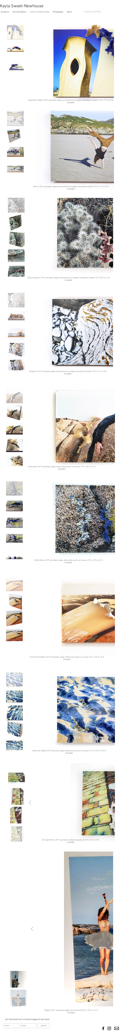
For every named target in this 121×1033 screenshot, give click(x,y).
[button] (19, 12)
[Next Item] (30, 802)
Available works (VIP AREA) (92, 12)
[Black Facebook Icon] (103, 1028)
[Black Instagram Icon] (109, 1028)
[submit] (44, 1025)
